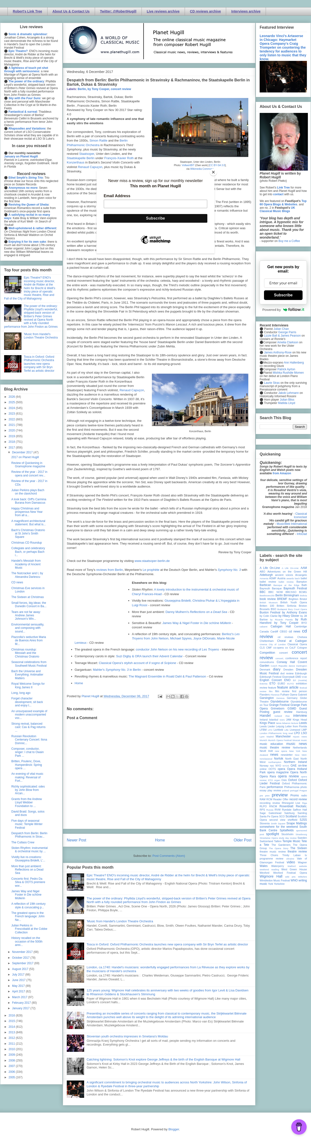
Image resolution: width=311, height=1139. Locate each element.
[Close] (213, 172)
